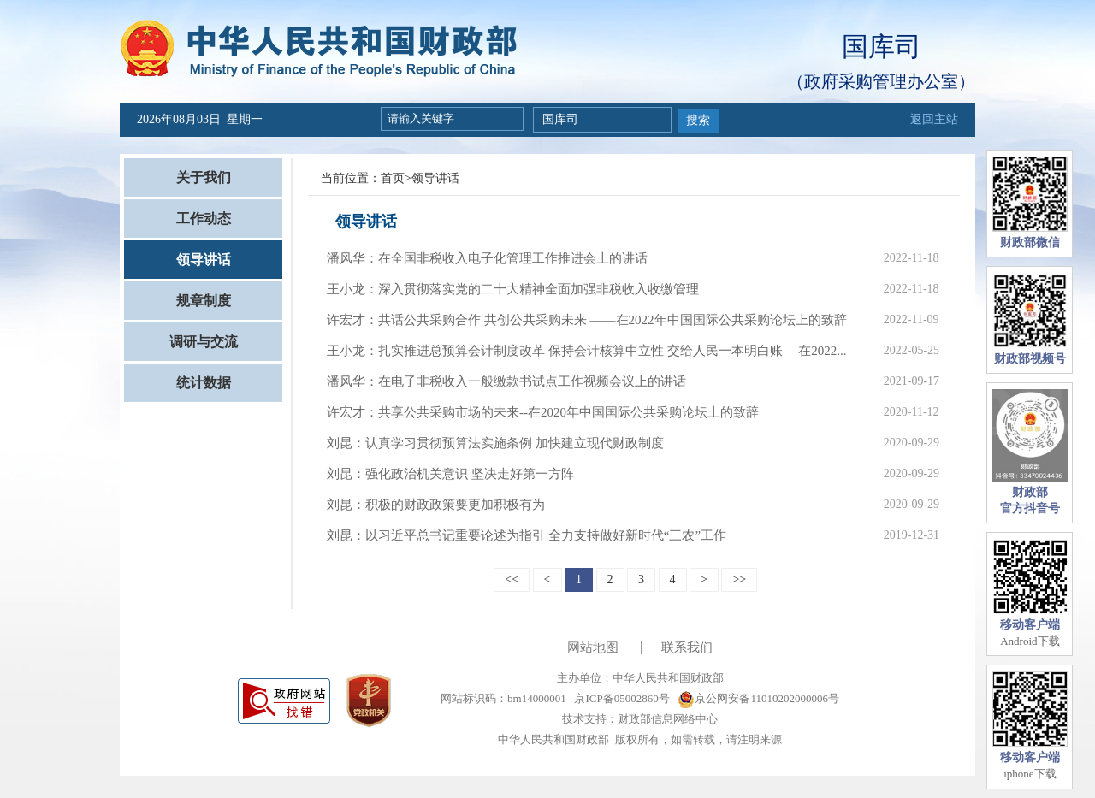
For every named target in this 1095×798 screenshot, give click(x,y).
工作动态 (203, 218)
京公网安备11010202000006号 (758, 698)
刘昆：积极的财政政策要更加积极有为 (436, 504)
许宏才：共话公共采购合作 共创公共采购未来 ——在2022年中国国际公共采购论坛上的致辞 (587, 320)
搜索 (698, 120)
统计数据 (203, 382)
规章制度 (203, 300)
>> (739, 579)
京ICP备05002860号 (620, 698)
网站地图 (593, 647)
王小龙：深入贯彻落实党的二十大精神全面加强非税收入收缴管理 (513, 289)
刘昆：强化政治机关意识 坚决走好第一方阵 (450, 474)
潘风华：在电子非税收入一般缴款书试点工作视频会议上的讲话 (506, 381)
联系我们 (687, 647)
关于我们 (203, 177)
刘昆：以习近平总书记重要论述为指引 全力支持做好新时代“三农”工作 (526, 535)
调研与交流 (203, 341)
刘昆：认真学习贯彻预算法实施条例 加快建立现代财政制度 (495, 443)
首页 (393, 178)
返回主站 (934, 119)
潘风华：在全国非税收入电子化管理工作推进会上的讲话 (487, 258)
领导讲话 (203, 259)
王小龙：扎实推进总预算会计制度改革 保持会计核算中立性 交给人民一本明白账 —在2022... (587, 351)
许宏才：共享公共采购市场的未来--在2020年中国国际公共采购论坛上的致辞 (543, 412)
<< (511, 579)
